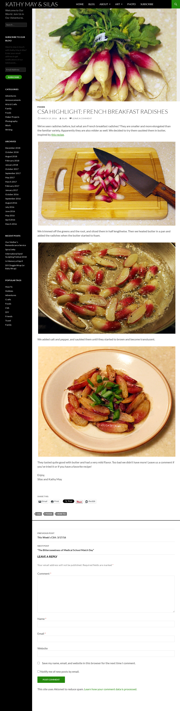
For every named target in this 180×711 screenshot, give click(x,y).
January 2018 (11, 164)
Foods (41, 107)
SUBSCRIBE (13, 77)
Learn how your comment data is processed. (110, 689)
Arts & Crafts (11, 104)
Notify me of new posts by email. (59, 671)
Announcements (13, 100)
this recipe (57, 134)
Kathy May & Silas (31, 4)
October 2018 (12, 152)
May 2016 (10, 215)
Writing (8, 129)
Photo (131, 4)
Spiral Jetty (10, 249)
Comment (44, 573)
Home (80, 4)
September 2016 (13, 198)
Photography (11, 121)
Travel (8, 320)
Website (42, 648)
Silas (64, 118)
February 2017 (12, 186)
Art (117, 4)
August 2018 (11, 156)
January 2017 (11, 190)
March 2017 (11, 181)
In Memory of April (14, 261)
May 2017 (10, 177)
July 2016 (9, 207)
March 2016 (11, 224)
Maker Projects (12, 117)
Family (8, 108)
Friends (8, 316)
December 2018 (12, 148)
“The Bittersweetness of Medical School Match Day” (106, 548)
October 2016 (12, 194)
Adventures (10, 96)
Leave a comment (82, 118)
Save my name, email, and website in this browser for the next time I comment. (89, 663)
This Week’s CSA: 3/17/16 (106, 535)
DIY (7, 312)
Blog (91, 4)
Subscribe (146, 4)
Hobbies (9, 291)
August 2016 (11, 203)
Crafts (8, 299)
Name (41, 618)
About (104, 4)
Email (41, 633)
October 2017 (12, 169)
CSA (39, 514)
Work (8, 125)
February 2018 (12, 160)
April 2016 (10, 219)
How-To (61, 514)
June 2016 (10, 211)
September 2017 (13, 173)
